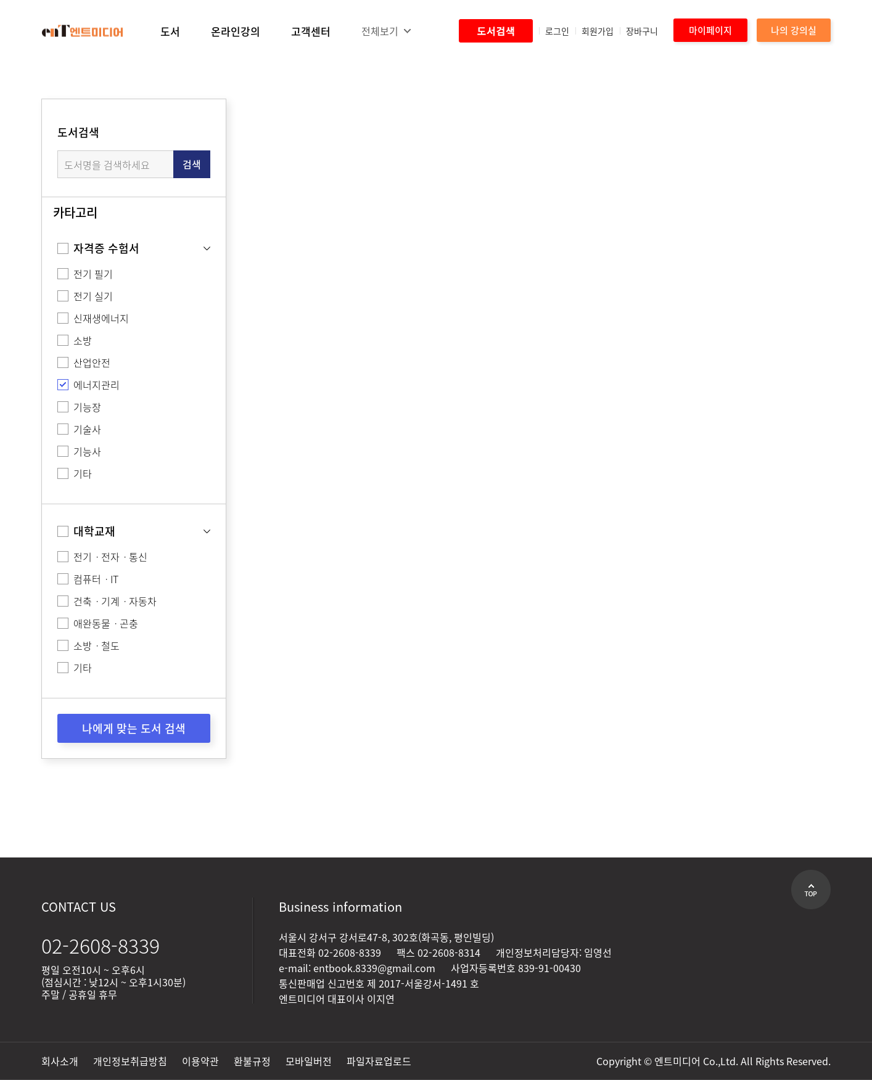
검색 (192, 164)
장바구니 (642, 31)
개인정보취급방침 (130, 1060)
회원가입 (598, 31)
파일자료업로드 (379, 1060)
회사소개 (59, 1060)
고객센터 (311, 31)
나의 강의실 (793, 30)
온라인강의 (235, 31)
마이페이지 (710, 30)
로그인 (557, 31)
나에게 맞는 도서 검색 (134, 728)
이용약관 (200, 1060)
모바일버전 (309, 1060)
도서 (170, 31)
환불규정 (252, 1060)
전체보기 (379, 30)
